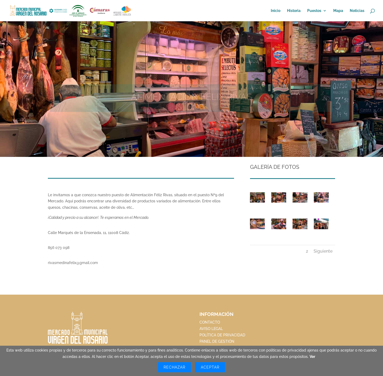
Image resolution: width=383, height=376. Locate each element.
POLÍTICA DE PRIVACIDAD (222, 335)
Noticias (357, 11)
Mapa (338, 11)
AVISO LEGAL (211, 329)
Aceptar (210, 367)
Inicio (275, 11)
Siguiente (323, 251)
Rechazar (174, 367)
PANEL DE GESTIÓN (216, 341)
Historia (294, 11)
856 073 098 (58, 247)
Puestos (314, 11)
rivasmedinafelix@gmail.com (73, 263)
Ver (312, 356)
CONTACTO (209, 322)
